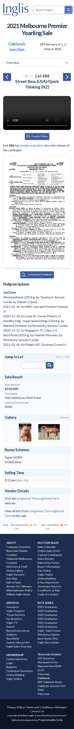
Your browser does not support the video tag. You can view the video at (37, 113)
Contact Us (37, 711)
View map (43, 674)
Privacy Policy (15, 707)
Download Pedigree (37, 275)
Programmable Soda (50, 719)
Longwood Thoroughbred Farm (38, 498)
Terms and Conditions (39, 707)
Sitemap (60, 707)
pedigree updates (31, 145)
